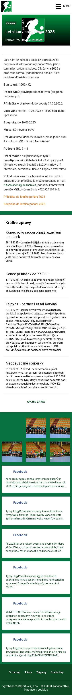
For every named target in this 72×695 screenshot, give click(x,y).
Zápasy (41, 672)
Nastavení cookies (36, 689)
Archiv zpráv (36, 402)
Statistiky (57, 672)
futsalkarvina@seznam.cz (20, 185)
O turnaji (14, 672)
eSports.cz (24, 686)
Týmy (28, 672)
